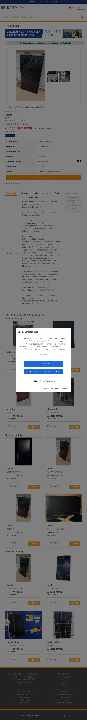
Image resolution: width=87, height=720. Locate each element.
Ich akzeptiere (43, 364)
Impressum (65, 388)
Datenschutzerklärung (50, 388)
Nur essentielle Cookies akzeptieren (43, 371)
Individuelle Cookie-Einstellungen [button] (43, 381)
